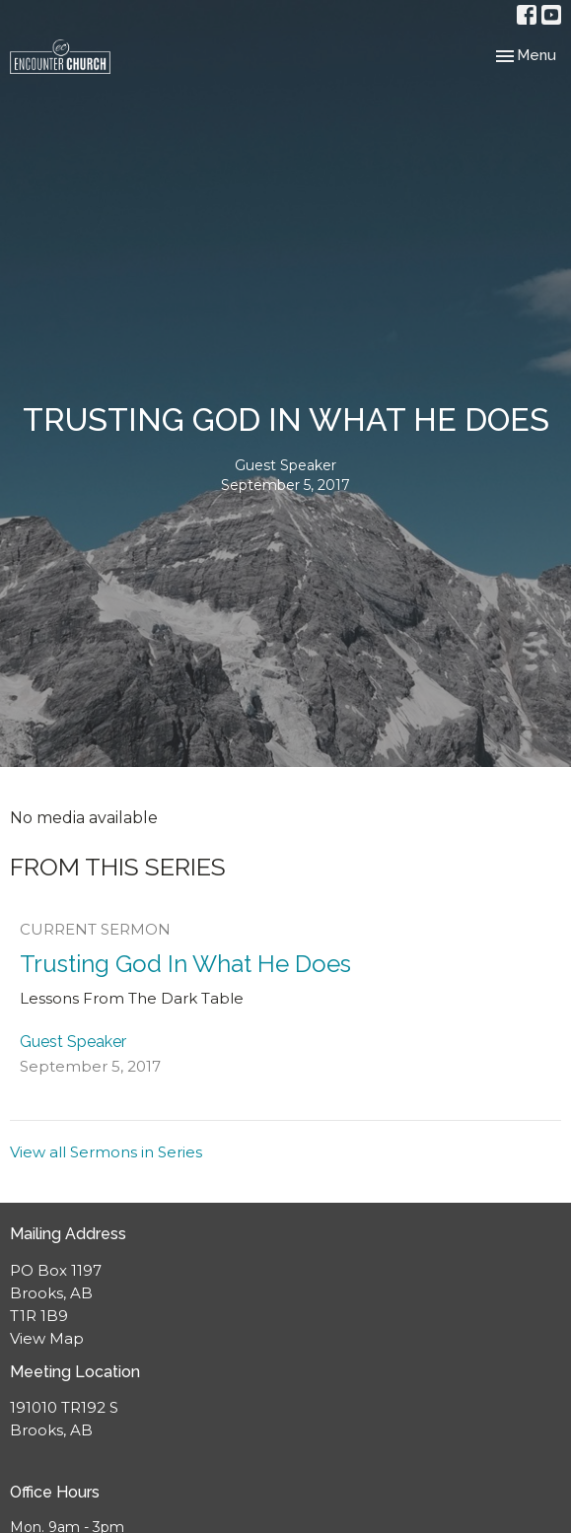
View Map (47, 1338)
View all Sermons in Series (106, 1152)
